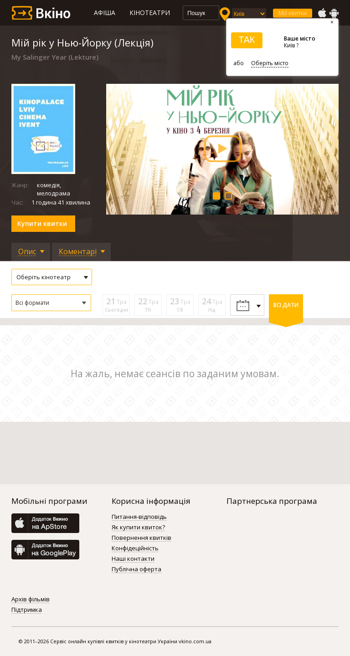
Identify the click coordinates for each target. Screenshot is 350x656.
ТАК (246, 40)
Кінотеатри (149, 12)
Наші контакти (133, 559)
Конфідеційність (135, 548)
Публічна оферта (136, 569)
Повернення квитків (141, 538)
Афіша (104, 12)
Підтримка (26, 610)
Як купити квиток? (138, 527)
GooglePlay (334, 13)
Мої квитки (292, 13)
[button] (51, 302)
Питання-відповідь (139, 517)
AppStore (321, 13)
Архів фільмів (30, 599)
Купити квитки (42, 223)
